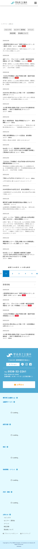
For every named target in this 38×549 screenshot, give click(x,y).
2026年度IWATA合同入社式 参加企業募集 (16, 189)
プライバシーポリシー (10, 533)
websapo (19, 546)
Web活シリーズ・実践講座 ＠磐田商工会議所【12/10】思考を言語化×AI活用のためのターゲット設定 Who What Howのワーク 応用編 (19, 254)
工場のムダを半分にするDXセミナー (14, 178)
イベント (30, 29)
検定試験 (13, 33)
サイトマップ (25, 533)
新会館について (23, 33)
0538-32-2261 (17, 371)
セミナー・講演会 (19, 29)
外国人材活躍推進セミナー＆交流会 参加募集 (17, 135)
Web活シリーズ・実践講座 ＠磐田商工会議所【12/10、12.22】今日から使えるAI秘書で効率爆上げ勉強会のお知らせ (19, 150)
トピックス (8, 29)
